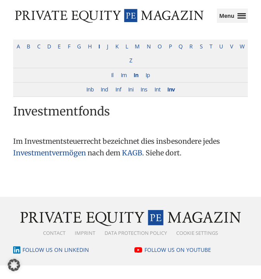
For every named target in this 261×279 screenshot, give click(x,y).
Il (112, 82)
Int (157, 97)
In (136, 82)
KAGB (132, 160)
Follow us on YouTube (177, 257)
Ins (144, 97)
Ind (104, 97)
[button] (14, 265)
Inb (90, 97)
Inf (118, 97)
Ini (131, 97)
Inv (171, 97)
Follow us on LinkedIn (55, 257)
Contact (54, 240)
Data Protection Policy (136, 240)
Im (124, 82)
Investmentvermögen (49, 160)
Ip (148, 82)
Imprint (85, 240)
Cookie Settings (197, 240)
